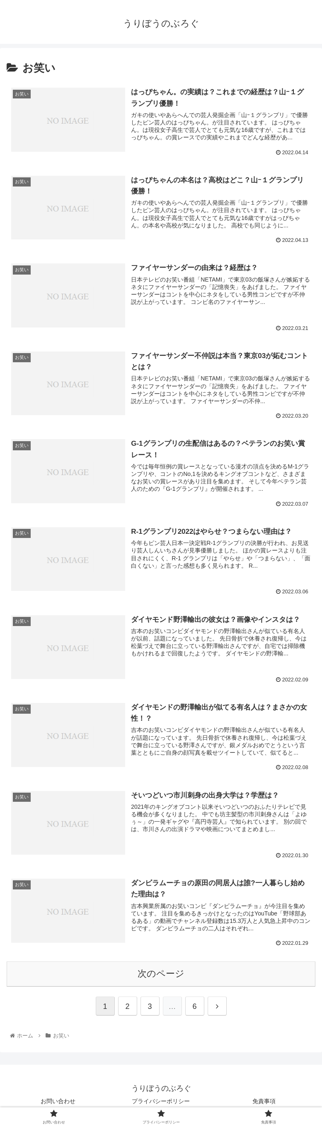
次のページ (161, 973)
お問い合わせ (58, 1101)
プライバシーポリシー (164, 1101)
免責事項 (264, 1101)
